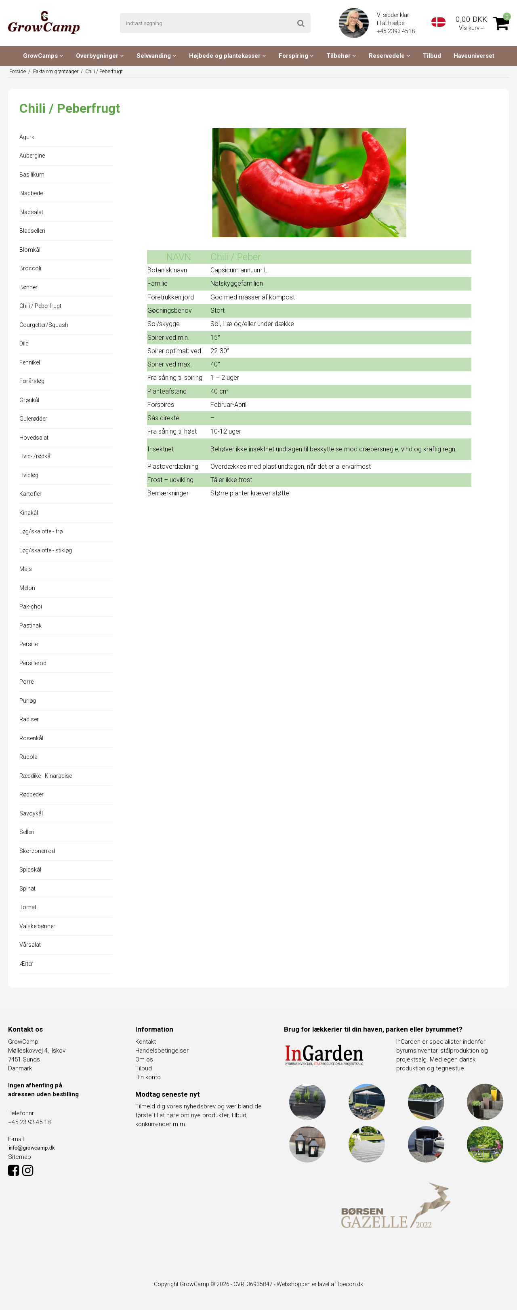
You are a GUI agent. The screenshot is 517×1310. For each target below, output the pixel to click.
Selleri (26, 832)
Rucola (28, 757)
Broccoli (30, 268)
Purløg (27, 700)
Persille (28, 644)
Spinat (27, 888)
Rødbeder (31, 794)
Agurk (26, 137)
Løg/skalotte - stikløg (45, 550)
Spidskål (30, 869)
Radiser (29, 719)
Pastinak (30, 625)
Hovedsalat (33, 437)
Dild (24, 343)
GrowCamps (43, 55)
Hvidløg (28, 475)
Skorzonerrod (37, 851)
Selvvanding (157, 55)
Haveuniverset (474, 55)
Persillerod (32, 663)
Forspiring (296, 55)
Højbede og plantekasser (227, 55)
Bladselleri (32, 230)
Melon (27, 588)
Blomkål (29, 249)
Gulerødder (33, 418)
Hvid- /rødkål (35, 456)
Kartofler (30, 494)
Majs (25, 569)
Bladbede (31, 193)
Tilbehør (341, 55)
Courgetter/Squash (43, 325)
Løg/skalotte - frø (41, 531)
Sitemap (19, 1156)
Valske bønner (37, 926)
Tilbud (432, 55)
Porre (26, 681)
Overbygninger (100, 55)
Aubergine (32, 155)
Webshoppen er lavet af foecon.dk (320, 1284)
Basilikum (31, 174)
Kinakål (28, 513)
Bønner (28, 287)
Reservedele (389, 55)
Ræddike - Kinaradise (45, 776)
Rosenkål (31, 738)
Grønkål (29, 400)
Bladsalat (31, 212)
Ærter (26, 963)
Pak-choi (30, 606)
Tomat (27, 907)
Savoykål (31, 813)
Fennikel (29, 362)
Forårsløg (31, 381)
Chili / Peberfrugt (40, 306)
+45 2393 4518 (396, 31)
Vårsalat (30, 944)
